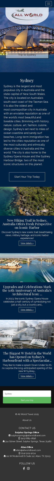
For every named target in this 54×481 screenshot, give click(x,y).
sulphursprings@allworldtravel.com (28, 435)
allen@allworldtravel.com (28, 450)
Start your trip (27, 400)
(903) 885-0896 (28, 438)
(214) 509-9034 (28, 453)
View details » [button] (27, 243)
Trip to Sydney (27, 54)
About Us (27, 420)
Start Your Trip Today (27, 176)
